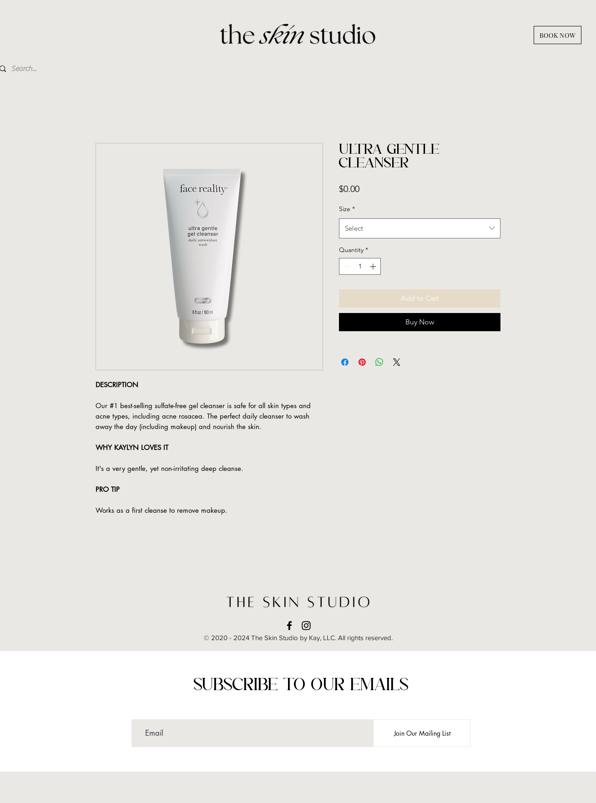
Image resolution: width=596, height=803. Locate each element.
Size (347, 209)
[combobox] (419, 228)
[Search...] (62, 68)
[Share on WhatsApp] (379, 362)
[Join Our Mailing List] (422, 733)
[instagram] (306, 625)
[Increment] (373, 266)
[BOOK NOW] (557, 35)
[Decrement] (346, 266)
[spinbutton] (360, 266)
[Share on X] (396, 362)
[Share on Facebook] (344, 362)
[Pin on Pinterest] (362, 362)
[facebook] (289, 625)
